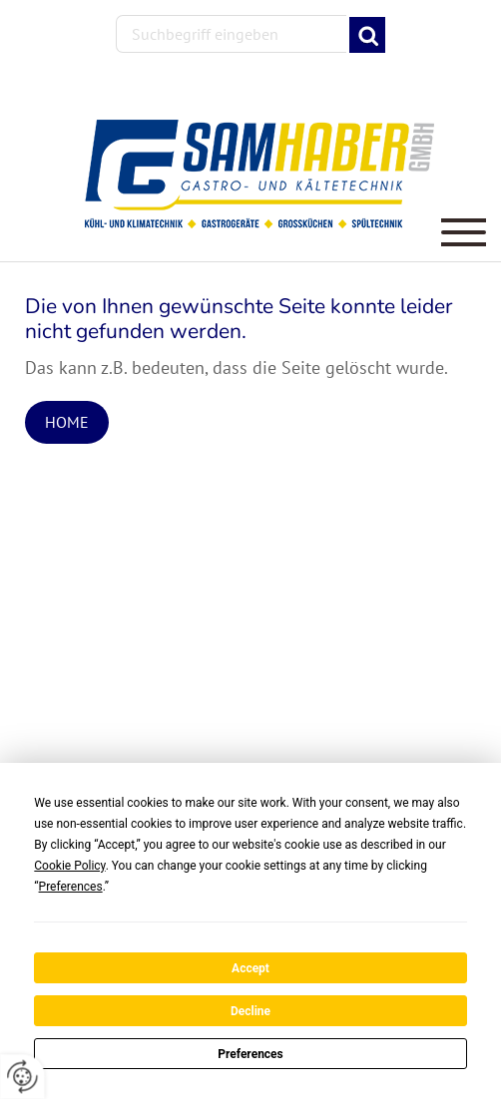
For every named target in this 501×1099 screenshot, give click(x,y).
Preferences (250, 1054)
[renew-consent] (22, 1076)
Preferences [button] (71, 887)
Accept (250, 968)
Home (67, 422)
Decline (250, 1011)
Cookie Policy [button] (69, 866)
